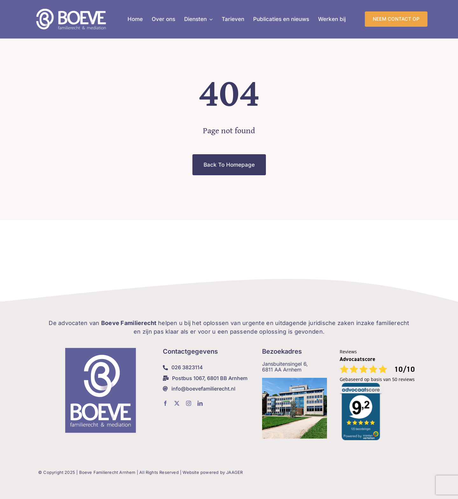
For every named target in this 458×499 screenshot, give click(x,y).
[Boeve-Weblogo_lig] (72, 10)
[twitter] (176, 403)
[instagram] (188, 403)
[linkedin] (200, 403)
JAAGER (234, 472)
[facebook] (165, 403)
